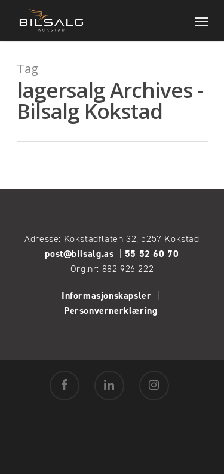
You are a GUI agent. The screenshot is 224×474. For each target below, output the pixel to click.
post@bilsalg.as (79, 253)
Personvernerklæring (112, 310)
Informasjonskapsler (106, 295)
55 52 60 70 (152, 253)
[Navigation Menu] (201, 21)
